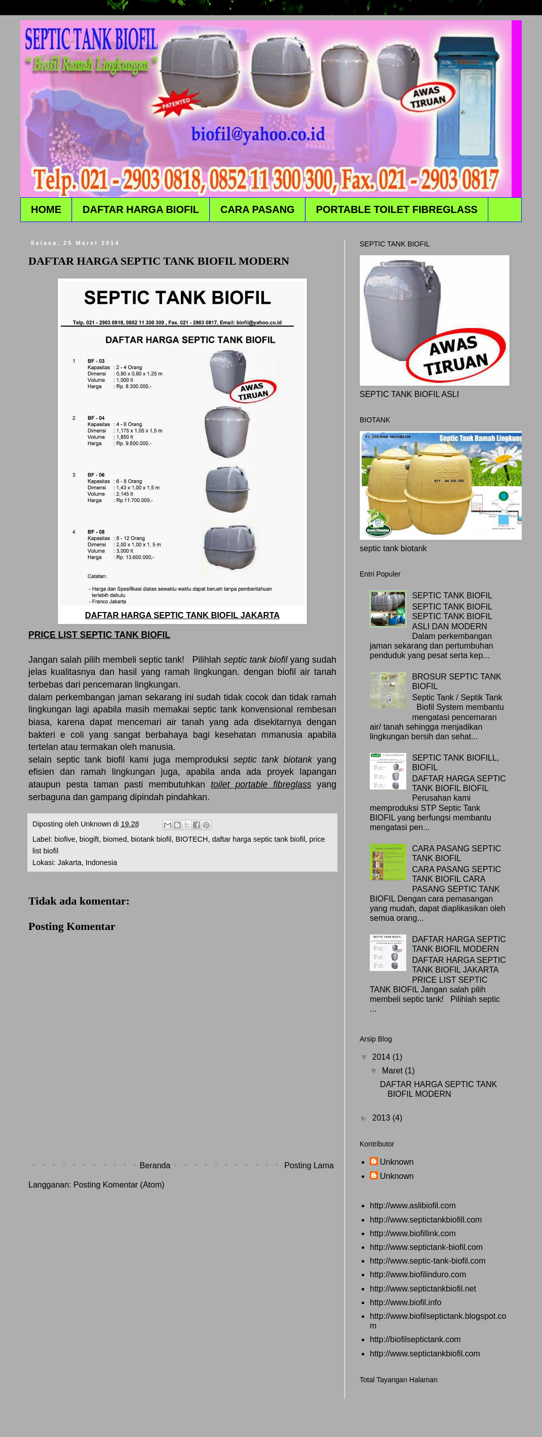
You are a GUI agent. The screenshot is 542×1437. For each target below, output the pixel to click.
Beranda (155, 1165)
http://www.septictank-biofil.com (426, 1247)
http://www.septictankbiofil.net (423, 1288)
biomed (115, 839)
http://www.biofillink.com (413, 1233)
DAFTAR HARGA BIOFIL (141, 209)
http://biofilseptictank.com (415, 1339)
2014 (382, 1057)
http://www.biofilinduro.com (418, 1274)
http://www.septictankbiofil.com (425, 1353)
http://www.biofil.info (405, 1302)
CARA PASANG (257, 209)
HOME (46, 209)
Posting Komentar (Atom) (119, 1184)
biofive (64, 839)
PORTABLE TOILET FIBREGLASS (397, 209)
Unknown (397, 1162)
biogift (89, 839)
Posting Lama (309, 1165)
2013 (382, 1117)
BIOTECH (191, 839)
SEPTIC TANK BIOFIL (452, 595)
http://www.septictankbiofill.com (426, 1219)
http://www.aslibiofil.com (413, 1205)
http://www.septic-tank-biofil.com (428, 1260)
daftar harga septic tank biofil (258, 839)
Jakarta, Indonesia (88, 862)
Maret (393, 1070)
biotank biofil (151, 839)
